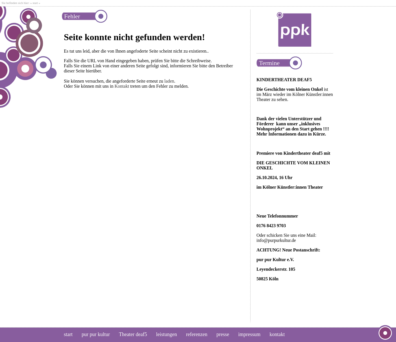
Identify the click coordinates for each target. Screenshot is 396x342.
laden (169, 81)
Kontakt (122, 86)
